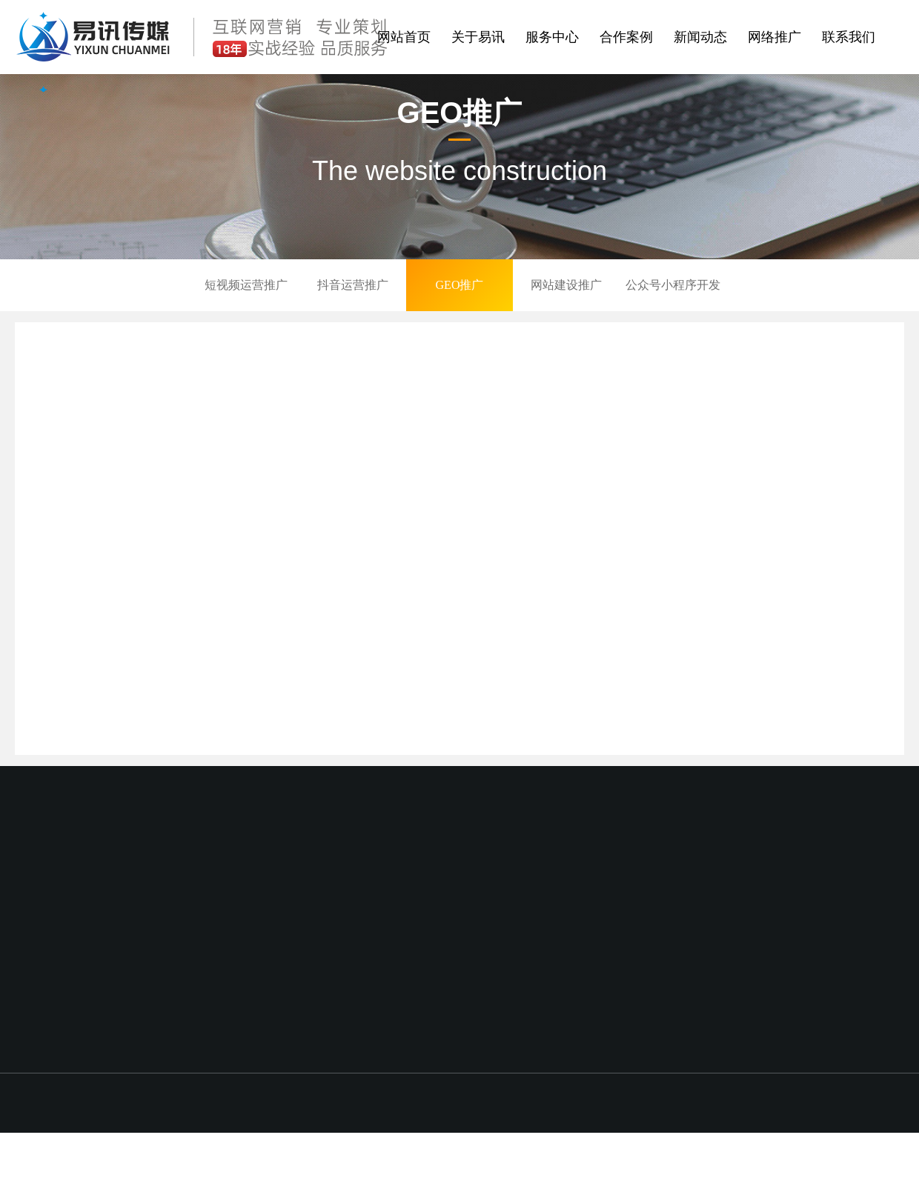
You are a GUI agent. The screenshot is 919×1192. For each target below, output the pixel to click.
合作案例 (626, 37)
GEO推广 (460, 285)
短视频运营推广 (246, 285)
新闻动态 (700, 37)
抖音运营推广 (352, 285)
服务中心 (552, 37)
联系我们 (848, 37)
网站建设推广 (566, 285)
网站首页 (404, 37)
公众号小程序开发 (673, 285)
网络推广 (774, 37)
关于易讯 (478, 37)
